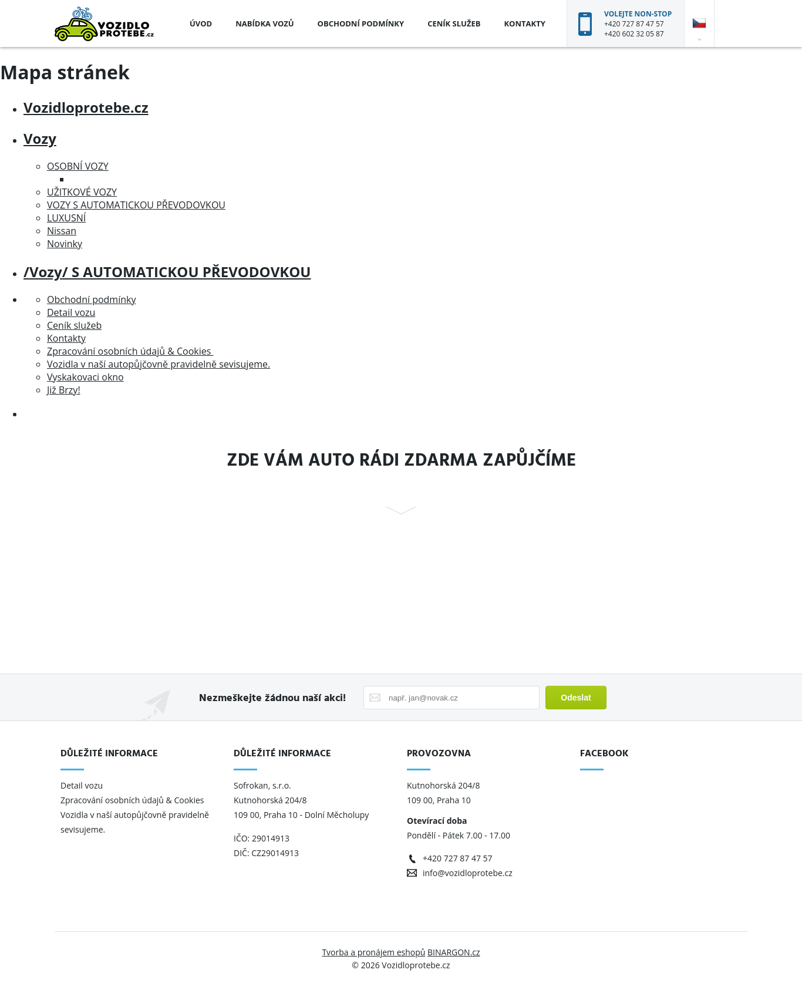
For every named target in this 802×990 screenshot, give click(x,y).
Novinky (64, 243)
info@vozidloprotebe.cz (468, 872)
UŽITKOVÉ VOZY (82, 192)
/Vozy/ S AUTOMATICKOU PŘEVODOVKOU (167, 271)
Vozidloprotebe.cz (86, 107)
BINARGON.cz (453, 952)
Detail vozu (71, 312)
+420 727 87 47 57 (634, 24)
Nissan (61, 230)
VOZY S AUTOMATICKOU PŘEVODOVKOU (136, 204)
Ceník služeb (453, 23)
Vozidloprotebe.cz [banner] (104, 23)
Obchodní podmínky (361, 23)
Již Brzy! (63, 389)
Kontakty (524, 23)
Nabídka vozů (264, 23)
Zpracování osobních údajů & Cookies (130, 351)
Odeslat (576, 697)
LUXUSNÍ (66, 217)
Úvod (201, 23)
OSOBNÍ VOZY (78, 166)
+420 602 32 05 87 (634, 34)
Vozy (39, 138)
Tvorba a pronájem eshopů (373, 952)
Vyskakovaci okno (85, 377)
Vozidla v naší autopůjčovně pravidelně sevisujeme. (158, 364)
